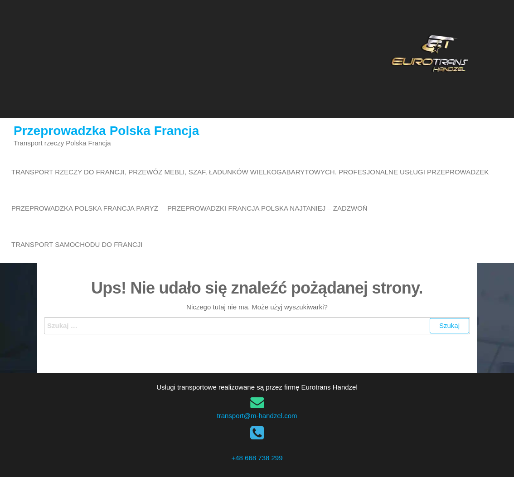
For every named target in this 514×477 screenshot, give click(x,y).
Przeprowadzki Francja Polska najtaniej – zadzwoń (267, 208)
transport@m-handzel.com (257, 415)
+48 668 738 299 (256, 458)
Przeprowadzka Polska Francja (106, 131)
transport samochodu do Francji (76, 244)
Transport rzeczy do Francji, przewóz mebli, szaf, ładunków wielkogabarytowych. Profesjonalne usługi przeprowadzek (250, 172)
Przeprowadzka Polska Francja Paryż (84, 208)
